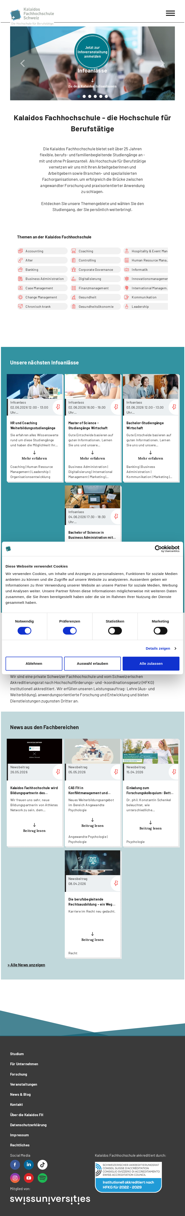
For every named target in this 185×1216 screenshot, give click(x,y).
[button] (22, 63)
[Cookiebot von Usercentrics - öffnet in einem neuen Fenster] (158, 548)
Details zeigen (158, 648)
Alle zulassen (151, 663)
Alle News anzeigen (27, 964)
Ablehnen (34, 663)
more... (34, 427)
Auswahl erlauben (92, 663)
